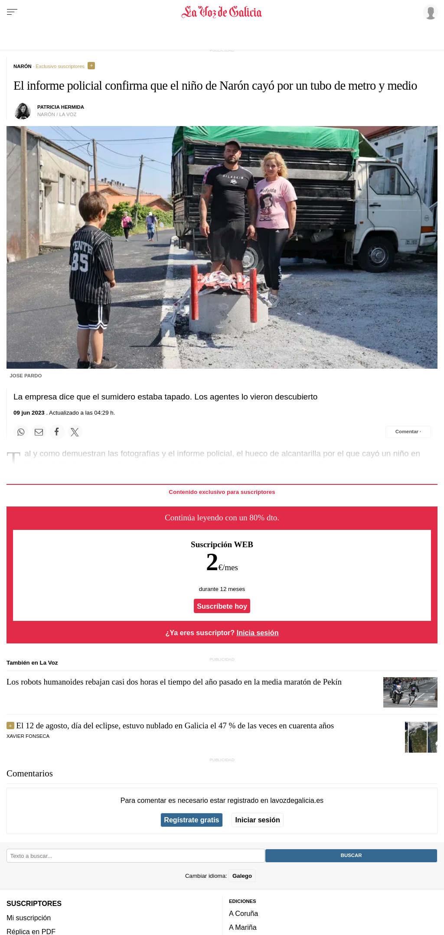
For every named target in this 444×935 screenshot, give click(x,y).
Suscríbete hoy (222, 606)
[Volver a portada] (222, 12)
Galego (242, 875)
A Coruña (243, 913)
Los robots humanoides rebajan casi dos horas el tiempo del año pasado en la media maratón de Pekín (174, 681)
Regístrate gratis (191, 820)
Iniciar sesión (257, 820)
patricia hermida (60, 107)
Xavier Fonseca (28, 736)
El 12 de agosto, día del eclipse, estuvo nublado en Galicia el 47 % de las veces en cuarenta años (175, 725)
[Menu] (12, 12)
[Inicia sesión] (429, 11)
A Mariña (243, 927)
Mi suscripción (29, 917)
